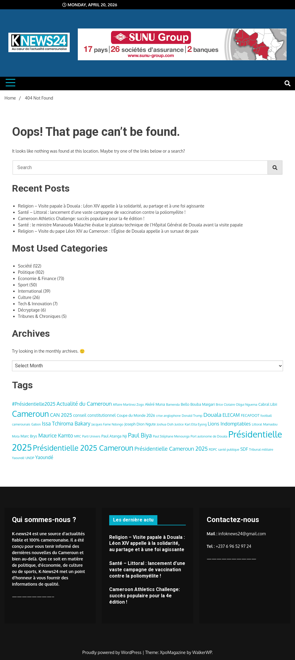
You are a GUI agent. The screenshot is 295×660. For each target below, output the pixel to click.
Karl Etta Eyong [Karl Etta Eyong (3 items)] (196, 424)
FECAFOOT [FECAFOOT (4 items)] (250, 415)
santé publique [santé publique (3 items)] (228, 449)
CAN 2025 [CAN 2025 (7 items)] (61, 415)
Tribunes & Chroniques (39, 316)
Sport (23, 284)
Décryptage (29, 309)
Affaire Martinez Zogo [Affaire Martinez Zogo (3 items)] (128, 404)
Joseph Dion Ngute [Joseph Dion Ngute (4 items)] (140, 424)
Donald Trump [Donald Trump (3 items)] (192, 416)
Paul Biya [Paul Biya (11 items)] (140, 435)
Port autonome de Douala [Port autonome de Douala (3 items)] (209, 436)
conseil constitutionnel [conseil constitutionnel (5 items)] (94, 415)
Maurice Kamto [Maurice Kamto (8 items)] (55, 435)
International (30, 291)
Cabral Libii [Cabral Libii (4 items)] (267, 404)
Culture (24, 297)
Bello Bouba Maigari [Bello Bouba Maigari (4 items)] (198, 404)
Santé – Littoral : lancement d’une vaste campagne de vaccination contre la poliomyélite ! (101, 212)
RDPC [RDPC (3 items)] (213, 449)
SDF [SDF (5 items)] (244, 449)
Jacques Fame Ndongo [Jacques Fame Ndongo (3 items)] (108, 424)
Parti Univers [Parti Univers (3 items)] (91, 436)
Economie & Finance (37, 278)
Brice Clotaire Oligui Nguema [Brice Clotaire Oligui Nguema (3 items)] (236, 404)
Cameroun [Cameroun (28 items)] (30, 414)
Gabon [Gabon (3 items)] (36, 424)
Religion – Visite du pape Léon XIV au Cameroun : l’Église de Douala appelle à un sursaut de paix (108, 231)
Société (25, 265)
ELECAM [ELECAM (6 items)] (231, 415)
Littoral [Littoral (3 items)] (257, 424)
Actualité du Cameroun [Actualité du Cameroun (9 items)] (84, 403)
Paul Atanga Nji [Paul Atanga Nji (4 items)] (114, 436)
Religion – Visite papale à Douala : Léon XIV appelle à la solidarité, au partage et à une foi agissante (111, 205)
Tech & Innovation (35, 303)
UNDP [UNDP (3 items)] (29, 458)
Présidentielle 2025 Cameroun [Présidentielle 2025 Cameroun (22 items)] (83, 447)
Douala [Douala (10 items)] (212, 414)
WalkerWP (202, 652)
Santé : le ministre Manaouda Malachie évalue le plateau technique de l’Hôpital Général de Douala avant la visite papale (130, 224)
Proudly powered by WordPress (112, 652)
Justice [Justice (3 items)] (179, 424)
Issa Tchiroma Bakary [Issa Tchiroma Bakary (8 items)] (66, 423)
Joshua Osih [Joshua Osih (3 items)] (165, 424)
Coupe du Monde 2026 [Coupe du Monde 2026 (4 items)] (136, 415)
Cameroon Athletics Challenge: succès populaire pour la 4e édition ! (81, 218)
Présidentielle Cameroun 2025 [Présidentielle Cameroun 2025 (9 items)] (171, 448)
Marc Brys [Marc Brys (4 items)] (29, 436)
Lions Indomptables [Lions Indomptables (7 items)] (229, 423)
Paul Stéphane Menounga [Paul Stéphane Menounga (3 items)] (171, 436)
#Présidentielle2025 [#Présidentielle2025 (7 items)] (33, 404)
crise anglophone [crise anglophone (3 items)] (168, 416)
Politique (26, 272)
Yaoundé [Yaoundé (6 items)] (44, 457)
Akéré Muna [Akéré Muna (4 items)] (155, 404)
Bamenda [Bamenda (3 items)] (173, 404)
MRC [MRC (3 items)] (77, 436)
